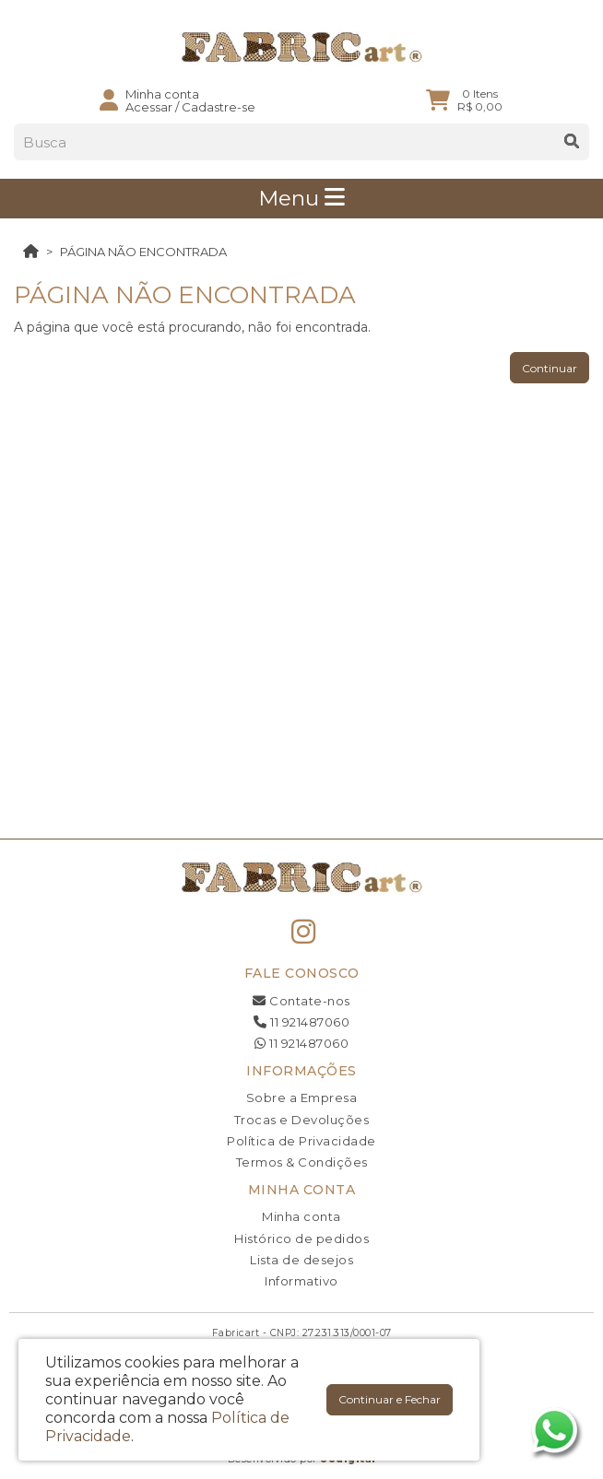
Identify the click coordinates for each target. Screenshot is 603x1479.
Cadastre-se (218, 107)
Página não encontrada (143, 251)
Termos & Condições (302, 1162)
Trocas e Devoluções (302, 1119)
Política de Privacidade (301, 1140)
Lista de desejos (301, 1259)
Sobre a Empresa (302, 1097)
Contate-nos (301, 1000)
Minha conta (301, 1216)
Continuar (549, 368)
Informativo (301, 1281)
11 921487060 (301, 1022)
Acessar (148, 107)
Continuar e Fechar (389, 1399)
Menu (301, 198)
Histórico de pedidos (301, 1238)
